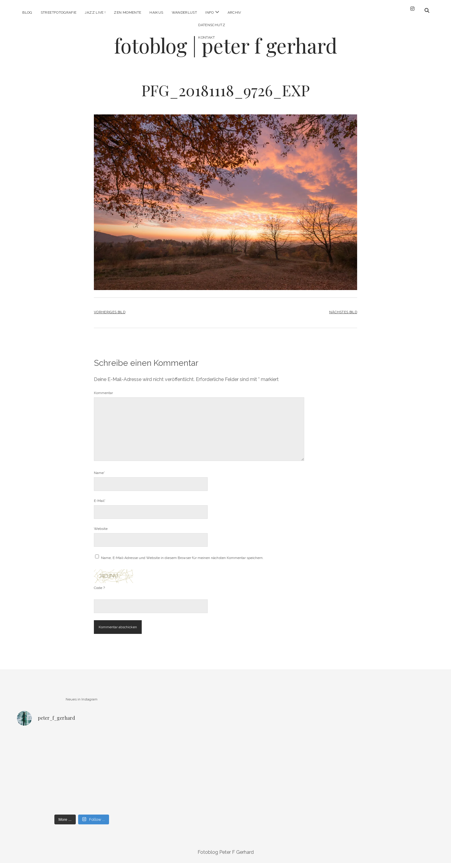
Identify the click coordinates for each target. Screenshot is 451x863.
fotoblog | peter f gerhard (225, 45)
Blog (27, 12)
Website (101, 529)
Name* (99, 473)
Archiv (234, 12)
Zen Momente (127, 12)
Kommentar (103, 393)
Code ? (99, 588)
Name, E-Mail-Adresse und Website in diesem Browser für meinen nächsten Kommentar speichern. (182, 558)
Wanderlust (184, 12)
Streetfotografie (59, 12)
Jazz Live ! (95, 12)
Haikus (156, 12)
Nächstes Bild (343, 312)
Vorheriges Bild (109, 312)
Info (209, 12)
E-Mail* (99, 501)
